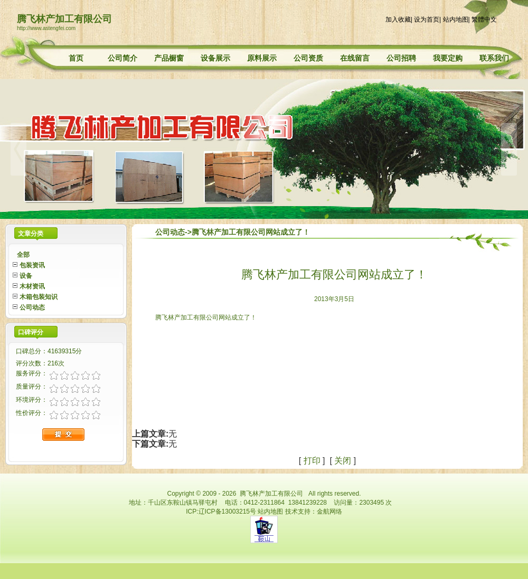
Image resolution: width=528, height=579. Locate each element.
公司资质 (308, 58)
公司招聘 (401, 58)
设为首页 (426, 19)
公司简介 (122, 58)
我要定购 (448, 58)
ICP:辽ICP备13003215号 (221, 511)
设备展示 (215, 58)
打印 (312, 460)
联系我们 (494, 58)
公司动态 (170, 232)
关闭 (342, 460)
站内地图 (455, 19)
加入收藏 (398, 19)
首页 (76, 58)
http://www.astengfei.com (46, 28)
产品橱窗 (169, 58)
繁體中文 (484, 19)
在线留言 (355, 58)
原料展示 (262, 58)
